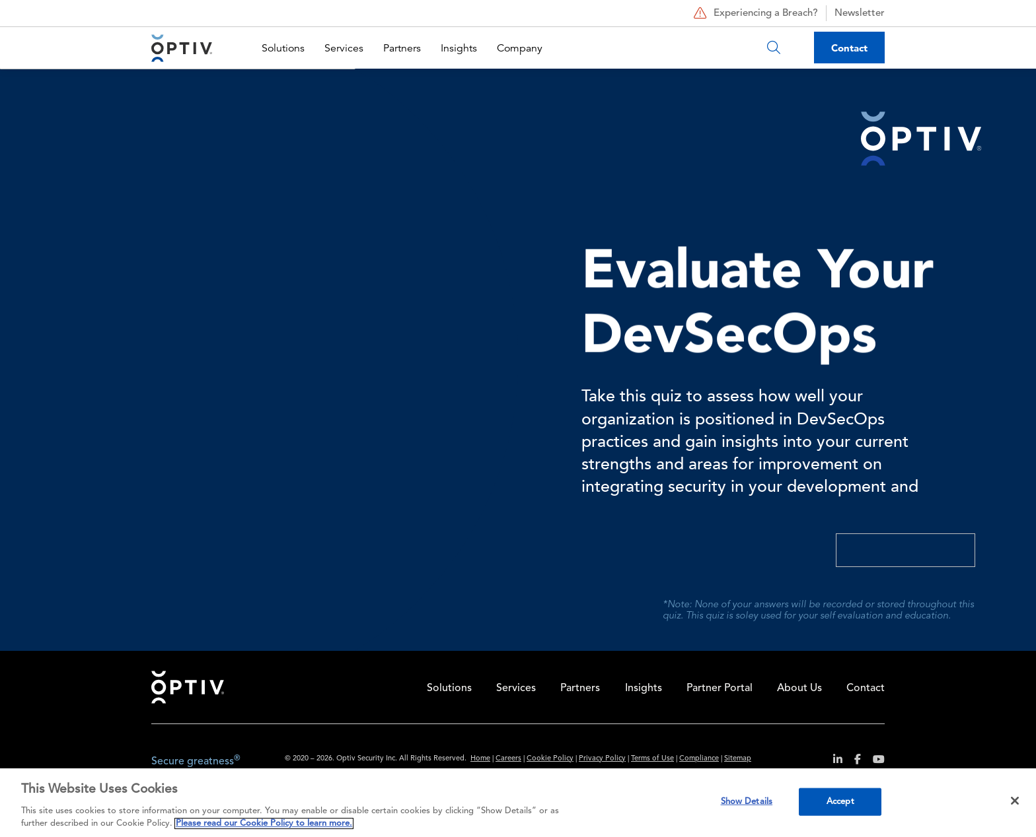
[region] (518, 802)
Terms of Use (652, 758)
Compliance (699, 758)
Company (519, 48)
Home (187, 687)
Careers (508, 758)
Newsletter (859, 13)
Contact (849, 48)
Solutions (283, 48)
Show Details (747, 801)
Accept (840, 801)
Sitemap (737, 758)
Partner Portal (719, 688)
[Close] (1014, 800)
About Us (799, 688)
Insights (459, 48)
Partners (402, 48)
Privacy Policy (602, 758)
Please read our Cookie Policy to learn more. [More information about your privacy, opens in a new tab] (264, 823)
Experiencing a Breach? (754, 13)
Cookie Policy (550, 758)
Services (343, 48)
